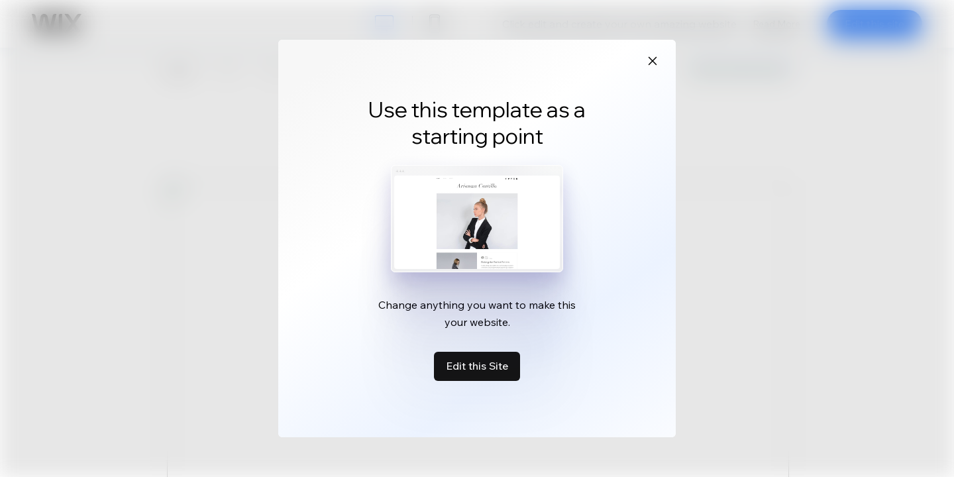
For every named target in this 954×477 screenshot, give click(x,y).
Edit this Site (477, 365)
